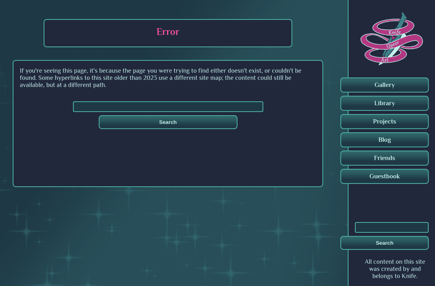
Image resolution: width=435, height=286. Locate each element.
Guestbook (385, 176)
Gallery (384, 85)
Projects (384, 121)
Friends (384, 158)
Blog (384, 139)
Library (384, 103)
